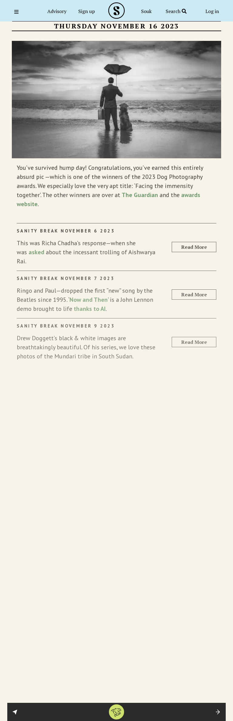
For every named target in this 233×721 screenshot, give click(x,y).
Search (176, 11)
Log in (212, 11)
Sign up (86, 11)
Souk (146, 11)
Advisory (56, 11)
